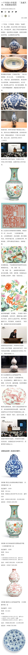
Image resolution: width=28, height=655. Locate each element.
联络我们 (14, 649)
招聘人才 (14, 650)
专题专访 (4, 604)
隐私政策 (14, 652)
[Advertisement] (14, 534)
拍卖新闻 (4, 567)
